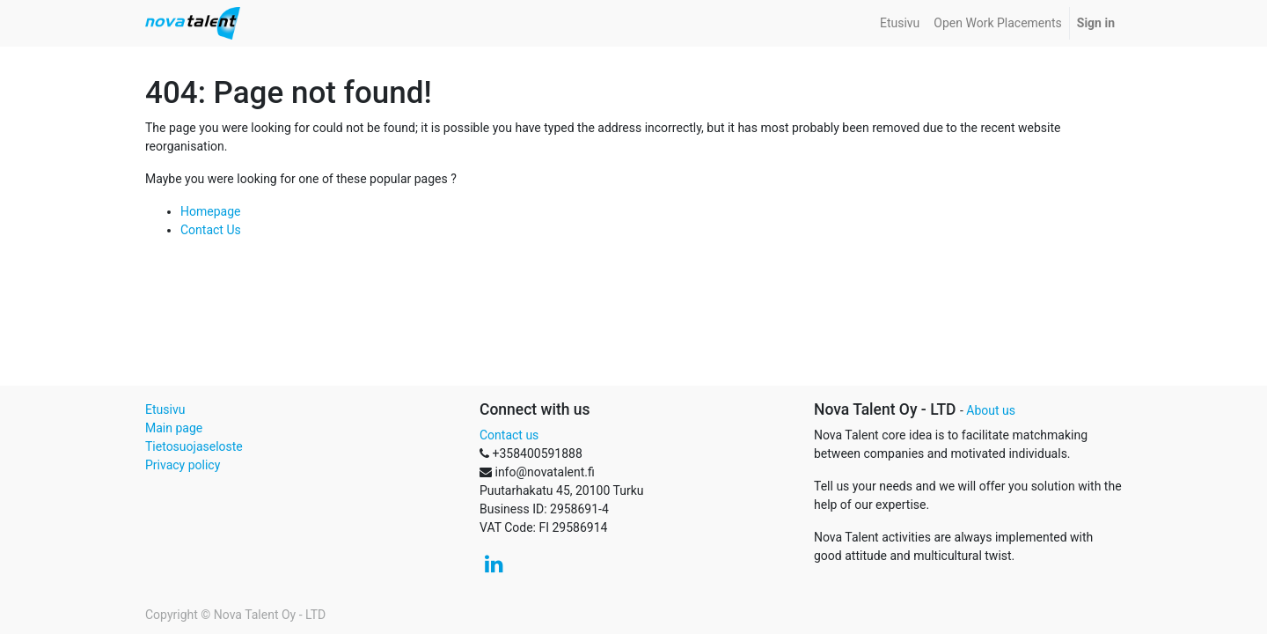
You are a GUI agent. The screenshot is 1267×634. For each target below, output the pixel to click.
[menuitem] (899, 23)
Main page (173, 428)
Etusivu (165, 409)
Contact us (509, 435)
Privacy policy (182, 465)
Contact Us (210, 230)
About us (990, 410)
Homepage (210, 211)
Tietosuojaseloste (194, 446)
